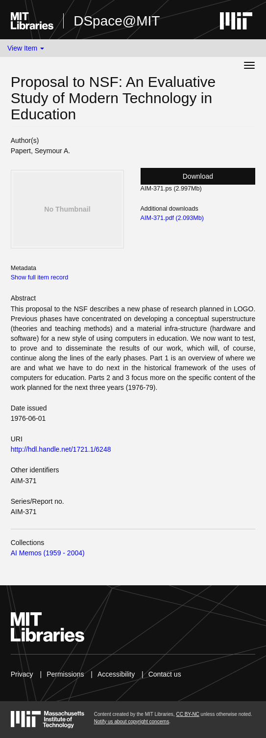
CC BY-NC (187, 714)
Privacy (22, 674)
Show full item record (40, 277)
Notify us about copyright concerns (131, 721)
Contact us (164, 674)
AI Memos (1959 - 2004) (48, 553)
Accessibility (116, 674)
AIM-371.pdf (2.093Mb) (172, 218)
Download (198, 176)
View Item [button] (25, 48)
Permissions (65, 674)
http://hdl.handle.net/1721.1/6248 (61, 449)
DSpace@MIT (116, 20)
